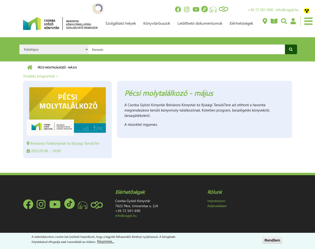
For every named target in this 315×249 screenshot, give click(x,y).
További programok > (40, 76)
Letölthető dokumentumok (200, 23)
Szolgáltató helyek (120, 23)
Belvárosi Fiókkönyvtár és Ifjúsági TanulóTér (65, 143)
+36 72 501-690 (260, 9)
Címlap (29, 67)
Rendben (272, 240)
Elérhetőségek (241, 23)
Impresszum (216, 200)
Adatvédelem (217, 206)
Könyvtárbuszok (156, 23)
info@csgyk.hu (287, 9)
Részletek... (105, 241)
